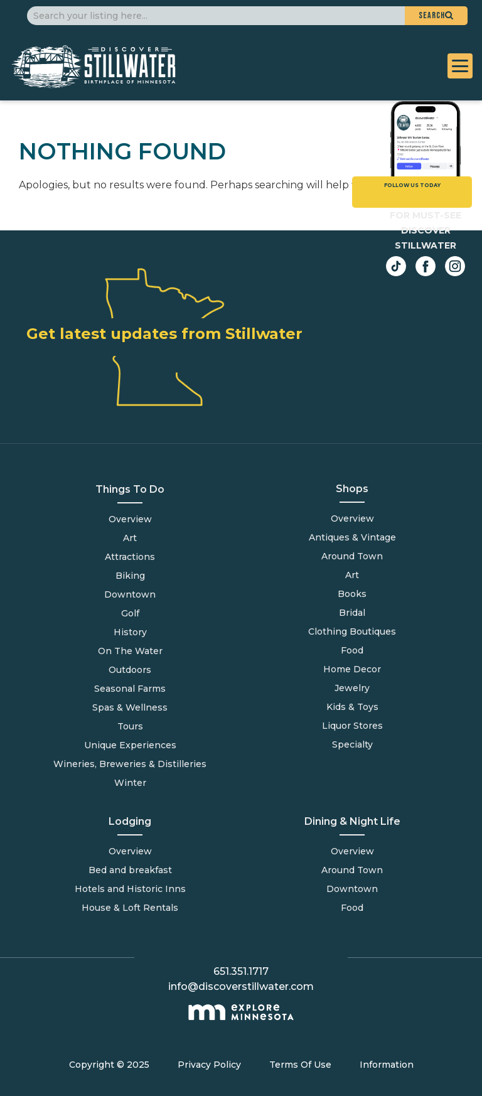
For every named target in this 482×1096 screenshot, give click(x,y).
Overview (130, 519)
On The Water (130, 651)
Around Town (352, 870)
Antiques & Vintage (352, 537)
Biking (130, 575)
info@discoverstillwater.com (241, 986)
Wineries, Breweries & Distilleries (129, 764)
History (130, 632)
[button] (436, 15)
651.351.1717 (241, 971)
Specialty (352, 744)
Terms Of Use (300, 1064)
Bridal (352, 612)
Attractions (130, 556)
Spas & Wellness (130, 707)
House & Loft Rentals (130, 907)
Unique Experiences (130, 745)
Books (352, 593)
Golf (130, 613)
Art (130, 538)
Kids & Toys (352, 706)
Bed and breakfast (130, 870)
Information (387, 1064)
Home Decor (352, 669)
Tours (130, 726)
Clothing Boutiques (352, 631)
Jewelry (352, 688)
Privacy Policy (209, 1064)
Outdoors (130, 669)
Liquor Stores (352, 725)
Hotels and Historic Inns (130, 889)
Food (352, 907)
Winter (130, 782)
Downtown (130, 594)
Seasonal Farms (130, 688)
